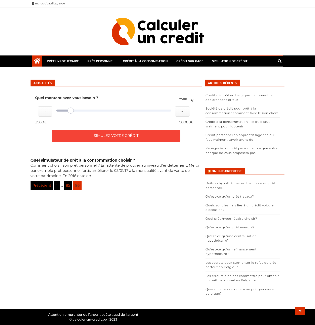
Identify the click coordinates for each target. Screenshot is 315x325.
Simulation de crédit (230, 61)
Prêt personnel (100, 61)
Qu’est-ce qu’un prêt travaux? (230, 196)
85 (68, 185)
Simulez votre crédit (116, 135)
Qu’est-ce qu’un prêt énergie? (230, 227)
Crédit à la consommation (145, 61)
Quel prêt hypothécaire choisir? (231, 218)
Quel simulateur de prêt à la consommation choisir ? (83, 160)
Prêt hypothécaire (63, 61)
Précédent (42, 185)
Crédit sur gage (189, 61)
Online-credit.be (227, 171)
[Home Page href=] (37, 62)
